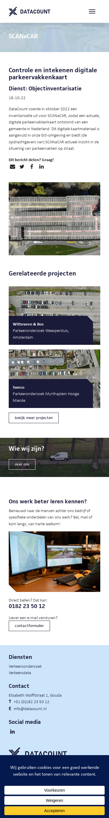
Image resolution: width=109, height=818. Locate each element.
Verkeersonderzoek (25, 666)
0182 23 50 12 (27, 606)
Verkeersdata (20, 672)
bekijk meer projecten (34, 417)
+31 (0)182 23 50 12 (31, 701)
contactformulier (29, 625)
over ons (22, 464)
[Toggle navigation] (94, 11)
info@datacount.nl (30, 708)
